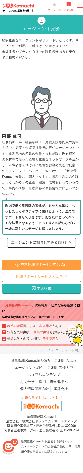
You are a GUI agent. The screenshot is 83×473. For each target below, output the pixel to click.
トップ (45, 350)
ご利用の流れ (65, 361)
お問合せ (27, 382)
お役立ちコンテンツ (44, 375)
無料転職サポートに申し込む (44, 265)
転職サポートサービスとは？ (39, 277)
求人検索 (44, 288)
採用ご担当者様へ (53, 382)
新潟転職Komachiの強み (31, 361)
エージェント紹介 (29, 368)
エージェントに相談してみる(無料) (39, 242)
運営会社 (60, 389)
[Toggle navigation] (80, 7)
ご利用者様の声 (60, 368)
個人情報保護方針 (34, 389)
